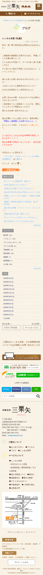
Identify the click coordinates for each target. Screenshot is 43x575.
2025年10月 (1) (8, 296)
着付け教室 (28, 478)
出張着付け (6, 159)
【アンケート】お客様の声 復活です (17, 181)
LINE (36, 389)
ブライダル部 (8, 246)
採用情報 (6, 261)
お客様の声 (15, 488)
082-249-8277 (12, 430)
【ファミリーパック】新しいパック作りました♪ (20, 217)
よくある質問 (25, 450)
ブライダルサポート (19, 481)
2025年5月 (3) (8, 311)
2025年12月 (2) (8, 289)
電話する (11, 14)
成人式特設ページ (18, 474)
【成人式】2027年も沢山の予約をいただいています (22, 192)
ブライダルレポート (10, 242)
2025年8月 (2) (8, 304)
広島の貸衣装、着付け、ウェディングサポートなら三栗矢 (20, 1)
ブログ (13, 450)
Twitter (6, 389)
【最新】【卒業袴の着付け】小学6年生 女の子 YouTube (21, 203)
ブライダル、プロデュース (15, 156)
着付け (32, 474)
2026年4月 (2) (8, 278)
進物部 (5, 257)
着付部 (5, 235)
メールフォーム (32, 14)
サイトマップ (31, 532)
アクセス (31, 447)
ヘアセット (7, 239)
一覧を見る (37, 225)
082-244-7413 (12, 427)
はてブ (26, 389)
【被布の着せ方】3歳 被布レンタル (16, 214)
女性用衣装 (15, 468)
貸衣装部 (6, 253)
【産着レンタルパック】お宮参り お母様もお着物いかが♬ (21, 197)
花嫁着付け (15, 478)
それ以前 (6, 318)
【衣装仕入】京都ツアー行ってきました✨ (18, 188)
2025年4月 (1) (8, 315)
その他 (5, 264)
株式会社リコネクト (29, 573)
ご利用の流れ (29, 485)
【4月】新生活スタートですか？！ (15, 185)
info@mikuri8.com (15, 435)
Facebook (16, 389)
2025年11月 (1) (8, 293)
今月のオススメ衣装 (18, 464)
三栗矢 (18, 159)
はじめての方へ (17, 447)
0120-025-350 (14, 425)
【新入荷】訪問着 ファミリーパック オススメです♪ (21, 209)
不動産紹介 (15, 485)
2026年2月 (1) (8, 282)
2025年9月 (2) (8, 300)
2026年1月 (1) (8, 285)
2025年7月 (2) (8, 307)
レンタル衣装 (33, 156)
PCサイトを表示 (21, 562)
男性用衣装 (26, 468)
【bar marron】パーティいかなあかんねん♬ (19, 221)
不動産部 (6, 250)
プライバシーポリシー (15, 532)
